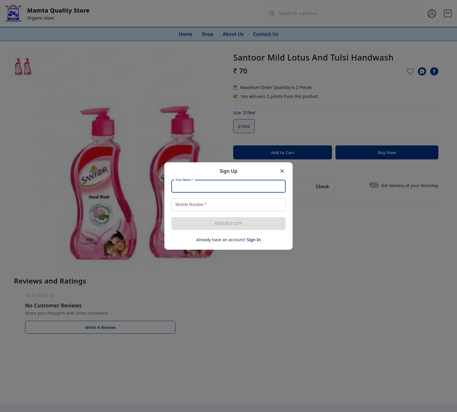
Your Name (184, 180)
